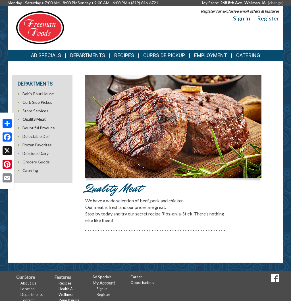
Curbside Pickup (164, 55)
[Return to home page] (40, 27)
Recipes (124, 55)
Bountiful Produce (38, 127)
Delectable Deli (35, 136)
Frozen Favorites (37, 144)
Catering (248, 55)
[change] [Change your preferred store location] (275, 2)
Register (268, 18)
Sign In (241, 18)
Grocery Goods (36, 161)
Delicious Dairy (35, 153)
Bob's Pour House (38, 93)
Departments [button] (87, 55)
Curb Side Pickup (37, 102)
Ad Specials (46, 55)
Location (27, 289)
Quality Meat (34, 119)
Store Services (35, 110)
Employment (210, 55)
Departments (31, 294)
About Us (28, 283)
